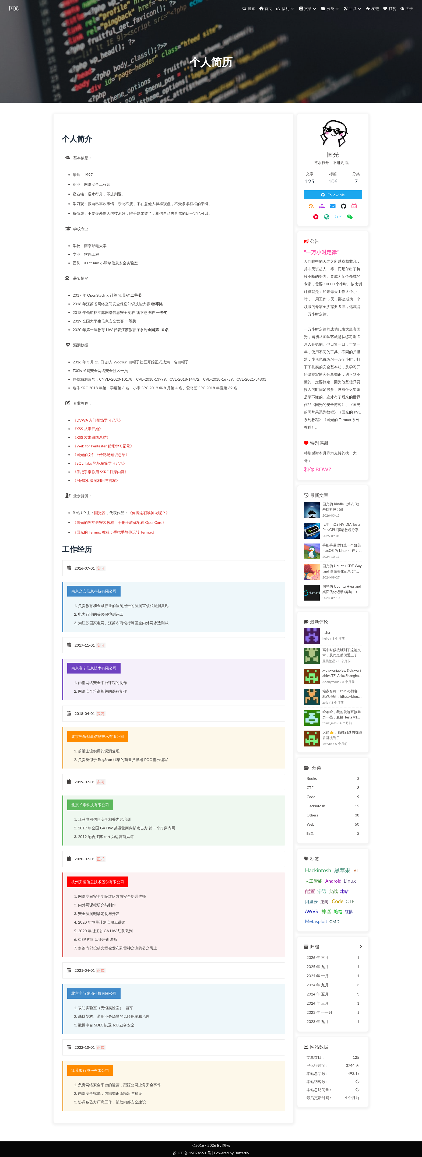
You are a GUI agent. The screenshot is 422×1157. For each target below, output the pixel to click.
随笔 (315, 886)
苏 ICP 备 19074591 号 (192, 1153)
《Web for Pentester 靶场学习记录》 (105, 452)
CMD (303, 895)
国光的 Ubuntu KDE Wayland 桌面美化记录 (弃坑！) (339, 543)
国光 (14, 8)
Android (326, 855)
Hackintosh (311, 845)
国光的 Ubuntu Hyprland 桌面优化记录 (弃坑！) (337, 564)
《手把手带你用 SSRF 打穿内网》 (103, 478)
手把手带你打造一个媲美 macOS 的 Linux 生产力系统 (338, 522)
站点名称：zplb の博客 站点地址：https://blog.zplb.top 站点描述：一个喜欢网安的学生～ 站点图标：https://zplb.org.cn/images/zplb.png (339, 669)
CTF (328, 876)
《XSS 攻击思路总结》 (94, 443)
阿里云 (350, 866)
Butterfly (241, 1153)
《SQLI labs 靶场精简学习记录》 (102, 469)
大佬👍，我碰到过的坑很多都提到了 (337, 710)
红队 (326, 886)
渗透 (315, 866)
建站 (337, 866)
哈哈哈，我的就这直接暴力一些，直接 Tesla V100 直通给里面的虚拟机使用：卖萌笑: (338, 689)
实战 (326, 866)
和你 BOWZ (311, 444)
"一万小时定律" (314, 257)
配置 (303, 866)
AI (349, 845)
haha (319, 607)
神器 (303, 886)
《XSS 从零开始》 (90, 435)
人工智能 (306, 855)
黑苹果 (336, 845)
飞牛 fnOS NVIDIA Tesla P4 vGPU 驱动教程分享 (338, 502)
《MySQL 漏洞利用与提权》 (98, 486)
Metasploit (344, 886)
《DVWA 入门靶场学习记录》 (100, 426)
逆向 (302, 876)
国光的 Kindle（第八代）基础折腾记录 (338, 481)
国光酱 (102, 519)
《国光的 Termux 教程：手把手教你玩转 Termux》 (117, 538)
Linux (343, 855)
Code (315, 876)
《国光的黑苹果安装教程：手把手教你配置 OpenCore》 (121, 528)
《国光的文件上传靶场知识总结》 (103, 460)
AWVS (341, 876)
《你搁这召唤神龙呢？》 (151, 519)
